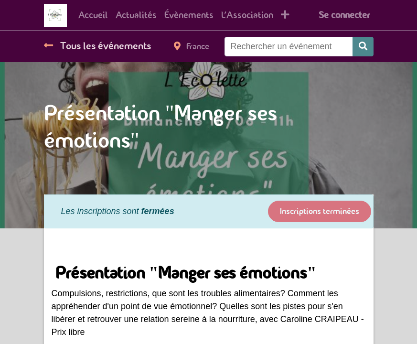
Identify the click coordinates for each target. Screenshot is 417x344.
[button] (285, 15)
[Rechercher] (363, 46)
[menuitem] (93, 15)
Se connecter (344, 15)
